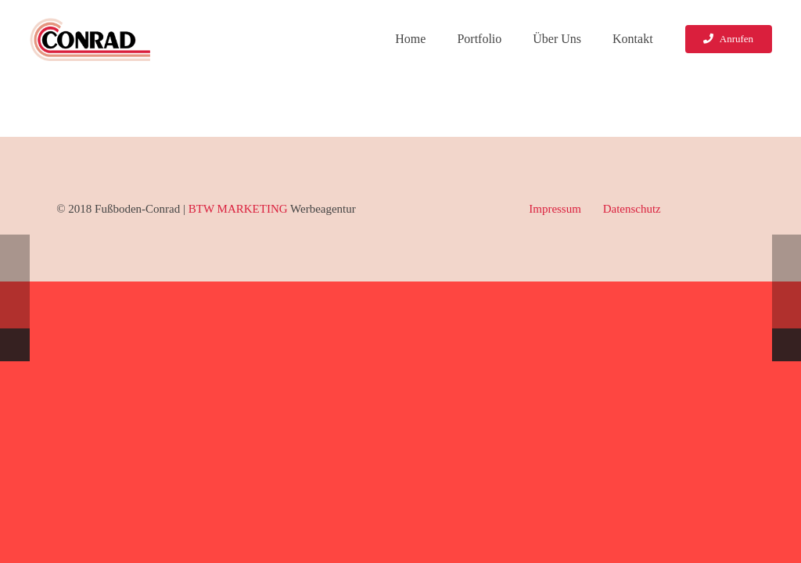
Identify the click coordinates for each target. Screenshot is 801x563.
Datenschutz (632, 209)
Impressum (555, 209)
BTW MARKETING (238, 209)
